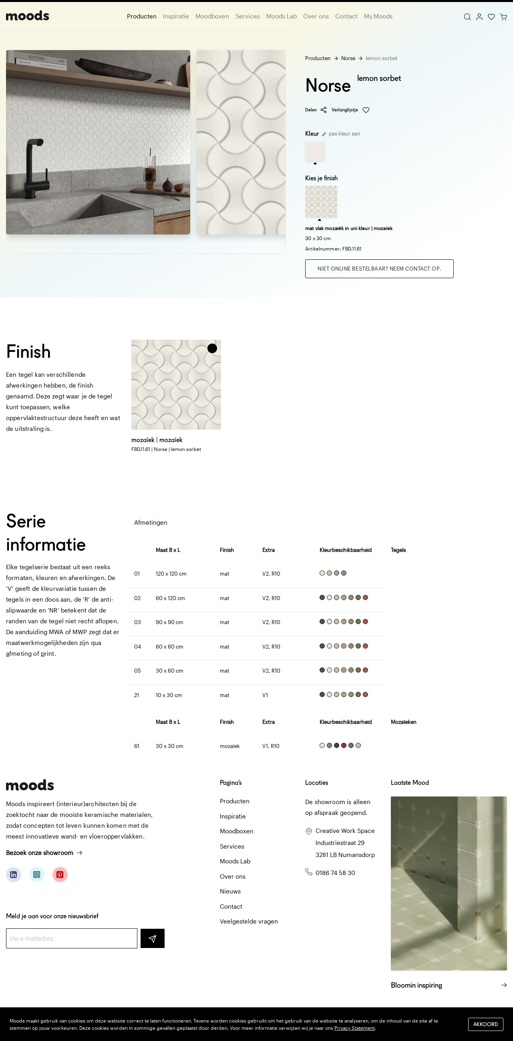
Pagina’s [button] (230, 782)
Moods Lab (281, 16)
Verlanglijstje (351, 110)
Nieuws (230, 891)
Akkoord (485, 1024)
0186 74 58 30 (335, 872)
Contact (346, 16)
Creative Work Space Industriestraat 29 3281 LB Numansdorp (345, 842)
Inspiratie (176, 16)
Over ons (316, 16)
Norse (348, 58)
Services (247, 16)
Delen (316, 109)
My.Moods (378, 16)
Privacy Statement (354, 1028)
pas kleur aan (341, 133)
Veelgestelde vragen (249, 921)
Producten (142, 16)
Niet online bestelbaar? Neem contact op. (379, 268)
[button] (212, 348)
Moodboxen (212, 16)
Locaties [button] (316, 782)
